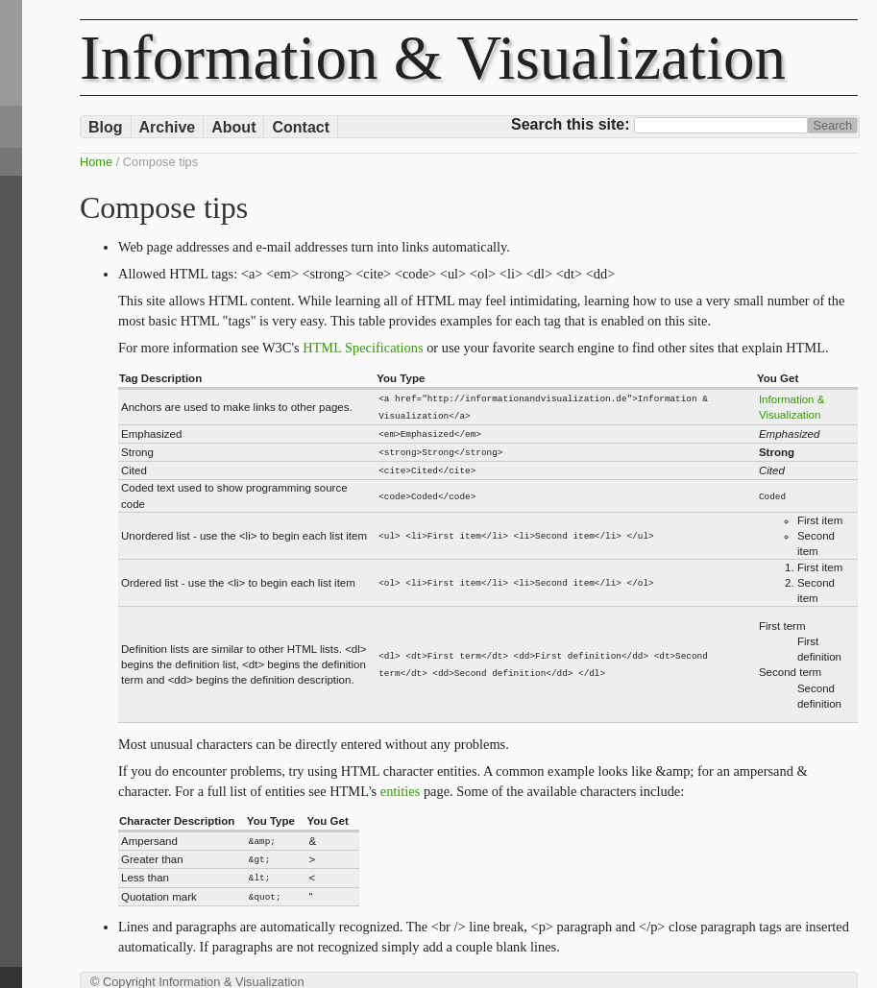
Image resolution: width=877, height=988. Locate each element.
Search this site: (572, 124)
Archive (167, 127)
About (233, 127)
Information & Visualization (433, 57)
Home (96, 162)
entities (400, 786)
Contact (300, 127)
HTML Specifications (363, 347)
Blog (105, 127)
